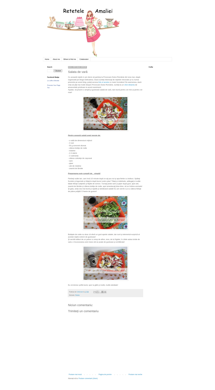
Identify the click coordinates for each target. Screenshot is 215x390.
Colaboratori (84, 59)
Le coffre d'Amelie (53, 80)
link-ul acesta (103, 82)
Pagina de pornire (105, 374)
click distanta (129, 85)
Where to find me (69, 59)
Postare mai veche (135, 374)
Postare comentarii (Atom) (88, 378)
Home (47, 59)
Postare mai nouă (75, 374)
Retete (77, 295)
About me (56, 59)
